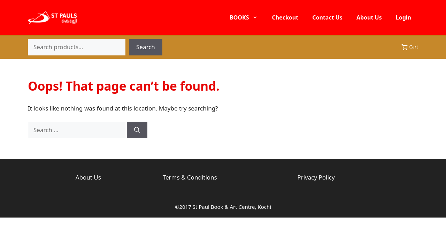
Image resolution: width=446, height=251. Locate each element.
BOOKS (247, 17)
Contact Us (327, 17)
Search (145, 47)
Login (403, 17)
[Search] (137, 130)
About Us (369, 17)
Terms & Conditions (190, 177)
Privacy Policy (315, 177)
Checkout (285, 17)
